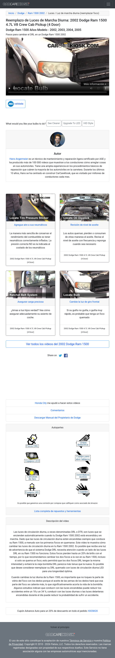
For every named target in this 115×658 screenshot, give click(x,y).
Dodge (21, 13)
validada (15, 104)
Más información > (95, 84)
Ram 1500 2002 (36, 13)
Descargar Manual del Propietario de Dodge (57, 417)
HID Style (88, 123)
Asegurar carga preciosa (30, 301)
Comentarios (57, 410)
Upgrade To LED (71, 123)
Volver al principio (59, 627)
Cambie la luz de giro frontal (84, 301)
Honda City (41, 403)
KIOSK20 (93, 611)
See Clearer (54, 123)
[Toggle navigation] (108, 4)
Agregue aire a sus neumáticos (30, 224)
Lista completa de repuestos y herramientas (57, 511)
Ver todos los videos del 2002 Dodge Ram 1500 (57, 344)
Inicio (11, 13)
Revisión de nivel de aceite (85, 224)
